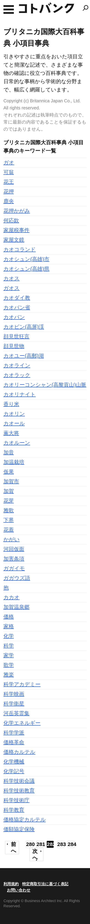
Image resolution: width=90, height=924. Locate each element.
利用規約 (11, 884)
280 (29, 844)
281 (40, 844)
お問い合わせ (18, 890)
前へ (13, 847)
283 (60, 844)
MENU (8, 9)
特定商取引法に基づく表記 (45, 884)
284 (71, 844)
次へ (35, 854)
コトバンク (46, 7)
